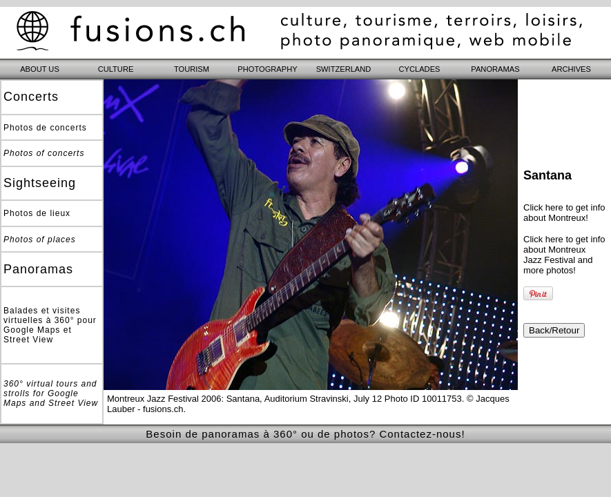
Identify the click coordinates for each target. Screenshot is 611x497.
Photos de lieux (36, 213)
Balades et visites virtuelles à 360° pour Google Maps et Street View (50, 325)
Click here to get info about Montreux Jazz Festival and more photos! (564, 254)
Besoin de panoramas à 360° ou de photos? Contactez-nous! (305, 434)
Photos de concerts (45, 128)
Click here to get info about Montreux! (564, 212)
